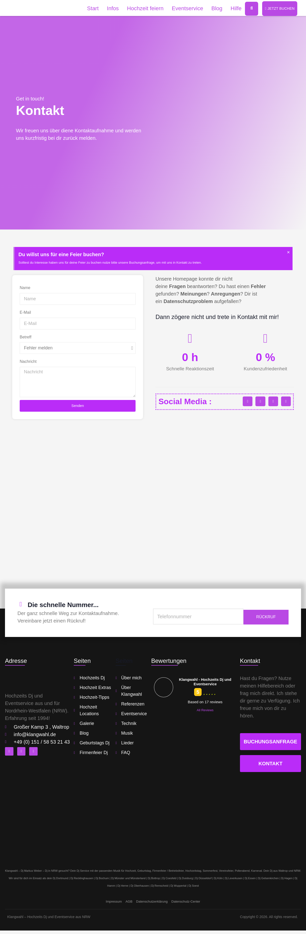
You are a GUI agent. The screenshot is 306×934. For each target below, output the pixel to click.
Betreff (25, 337)
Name (25, 288)
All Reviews (205, 713)
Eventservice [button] (184, 8)
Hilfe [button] (233, 8)
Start (90, 8)
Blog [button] (213, 8)
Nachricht (28, 362)
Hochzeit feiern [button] (142, 8)
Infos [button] (110, 8)
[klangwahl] (153, 502)
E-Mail (25, 313)
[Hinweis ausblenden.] (288, 253)
